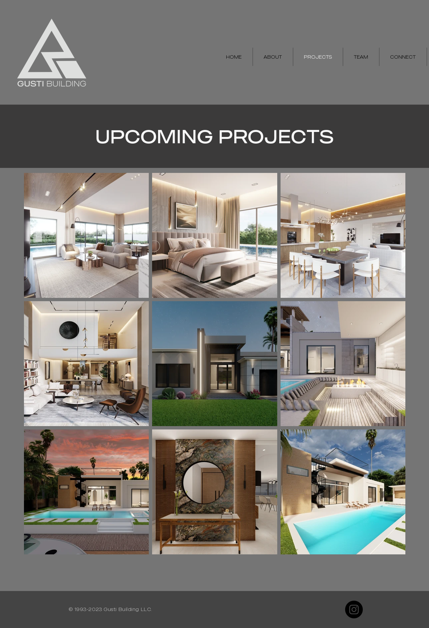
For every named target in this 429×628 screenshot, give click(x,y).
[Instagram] (354, 609)
